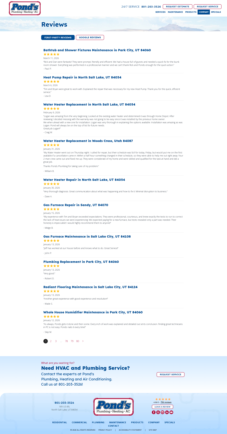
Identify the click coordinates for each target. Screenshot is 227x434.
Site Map (153, 430)
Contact (113, 426)
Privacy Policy (105, 430)
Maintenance (175, 12)
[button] (58, 37)
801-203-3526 (151, 6)
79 (72, 341)
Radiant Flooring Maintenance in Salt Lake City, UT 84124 (90, 287)
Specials (216, 12)
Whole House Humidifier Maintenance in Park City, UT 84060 (93, 312)
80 (77, 341)
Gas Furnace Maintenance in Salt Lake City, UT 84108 (87, 236)
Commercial (79, 422)
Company (204, 12)
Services (160, 12)
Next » (83, 341)
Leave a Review (162, 407)
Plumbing (98, 422)
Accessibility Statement (130, 430)
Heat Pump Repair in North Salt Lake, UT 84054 (82, 77)
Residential (59, 422)
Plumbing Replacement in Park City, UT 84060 (81, 262)
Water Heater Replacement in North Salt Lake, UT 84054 (89, 104)
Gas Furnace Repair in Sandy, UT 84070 (75, 205)
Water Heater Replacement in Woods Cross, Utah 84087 (88, 141)
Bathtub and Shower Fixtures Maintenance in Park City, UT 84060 (97, 50)
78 (66, 341)
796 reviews (166, 402)
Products (190, 12)
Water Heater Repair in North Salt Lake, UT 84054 (84, 180)
